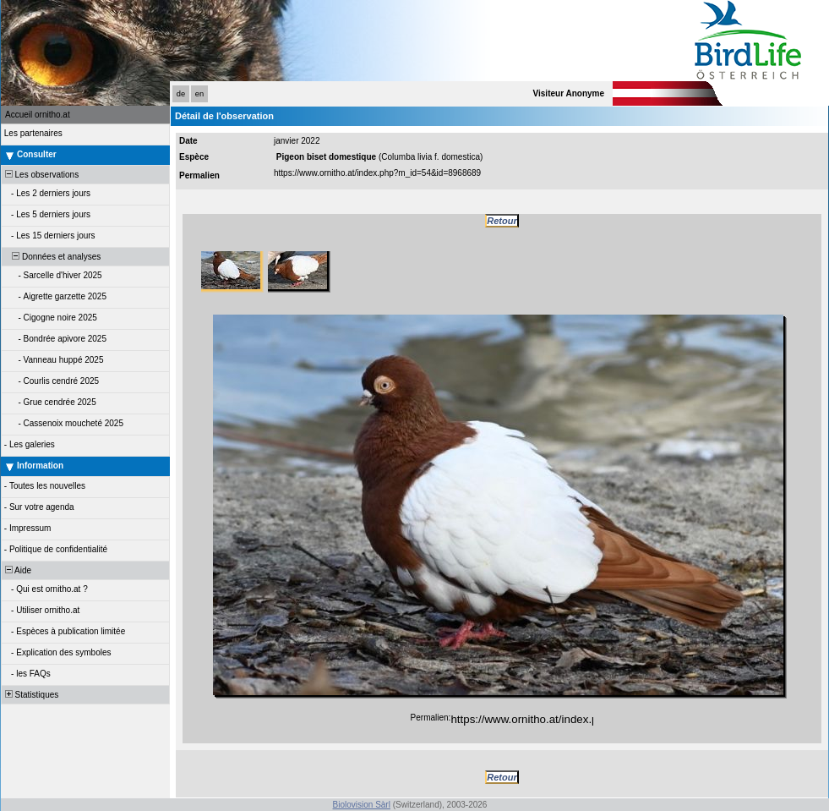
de (181, 94)
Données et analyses (52, 256)
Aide (17, 570)
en (199, 94)
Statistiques (30, 694)
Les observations (41, 174)
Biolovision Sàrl (361, 804)
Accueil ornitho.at (37, 114)
